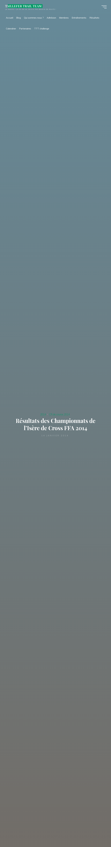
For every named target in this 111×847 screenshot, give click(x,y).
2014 (43, 414)
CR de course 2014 (59, 414)
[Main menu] (104, 7)
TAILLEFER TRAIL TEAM (23, 6)
